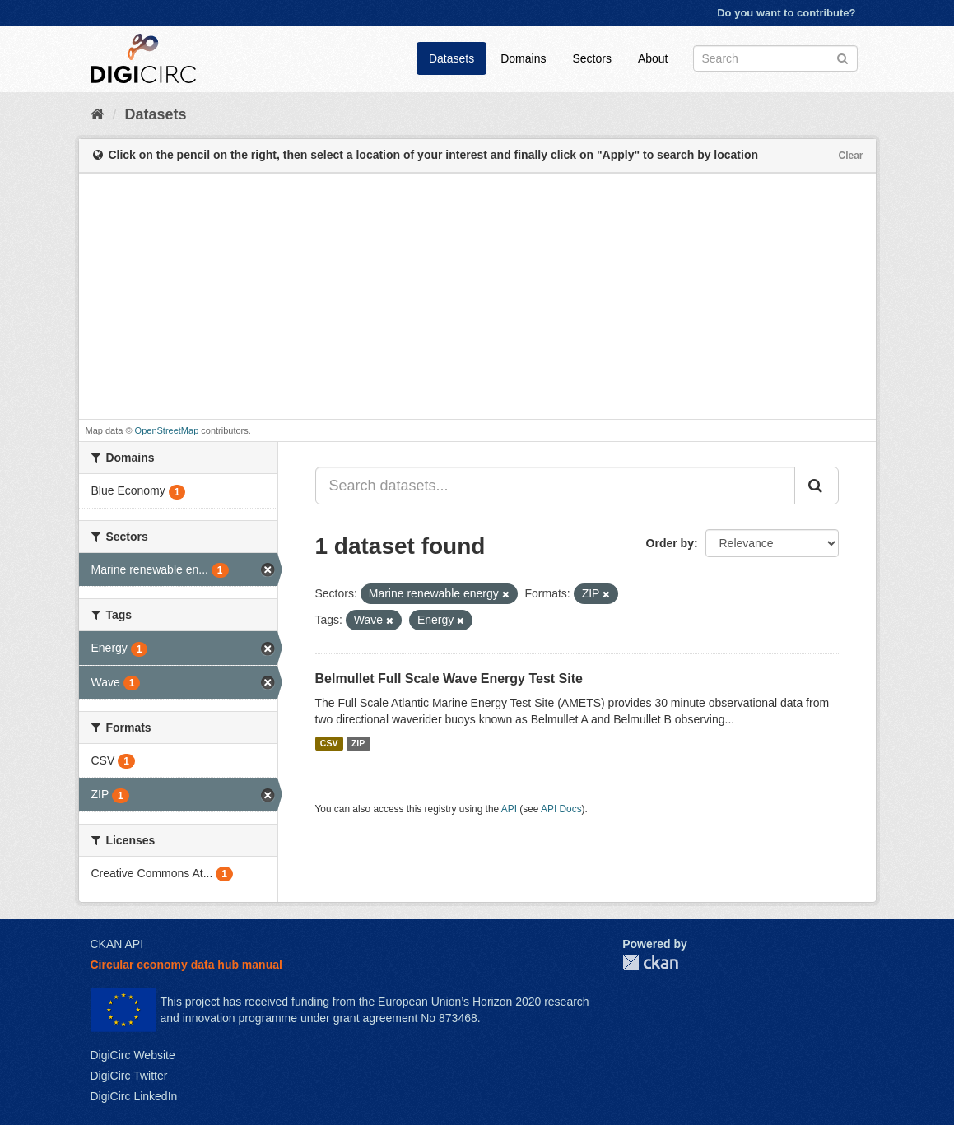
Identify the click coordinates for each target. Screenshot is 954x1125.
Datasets (451, 58)
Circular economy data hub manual (186, 964)
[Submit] (842, 57)
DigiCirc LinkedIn (134, 1096)
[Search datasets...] (555, 485)
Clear (850, 155)
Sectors (591, 58)
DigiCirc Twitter (129, 1075)
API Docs (561, 809)
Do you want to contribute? (786, 13)
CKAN (650, 962)
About (653, 58)
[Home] (98, 114)
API (509, 809)
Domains (523, 58)
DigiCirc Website (133, 1055)
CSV (329, 743)
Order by (670, 543)
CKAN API (117, 944)
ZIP (358, 743)
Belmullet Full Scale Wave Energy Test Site (449, 679)
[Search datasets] (775, 58)
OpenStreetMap (167, 430)
